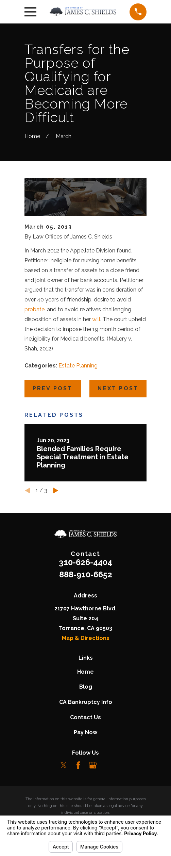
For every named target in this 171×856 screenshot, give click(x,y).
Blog (85, 687)
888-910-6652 (85, 574)
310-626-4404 (85, 562)
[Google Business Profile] (93, 765)
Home (85, 672)
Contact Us (85, 717)
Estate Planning (78, 365)
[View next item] (56, 491)
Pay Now (85, 732)
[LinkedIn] (107, 765)
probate (34, 309)
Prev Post (53, 388)
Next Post (118, 388)
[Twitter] (63, 765)
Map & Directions (85, 638)
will (96, 319)
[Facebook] (78, 765)
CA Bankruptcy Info (85, 702)
